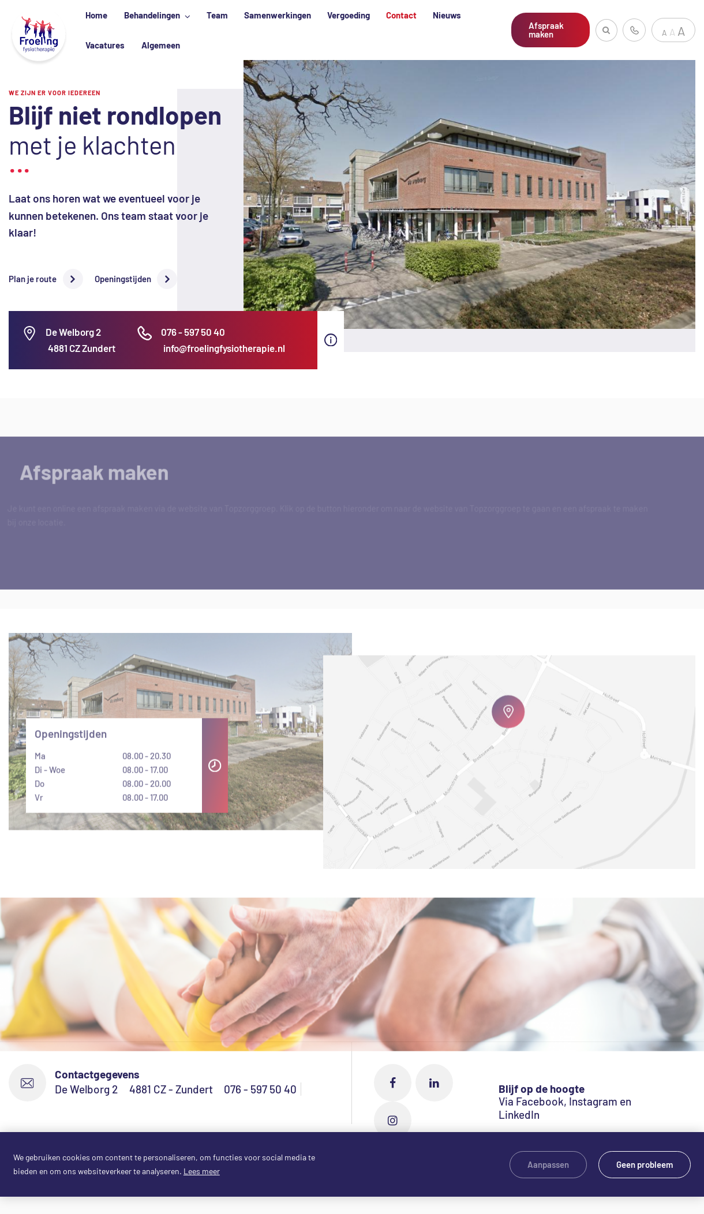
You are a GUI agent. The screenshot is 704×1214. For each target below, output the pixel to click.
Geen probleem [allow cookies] (644, 1164)
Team (217, 15)
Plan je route (33, 278)
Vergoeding (348, 15)
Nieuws (447, 15)
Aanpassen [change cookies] (548, 1164)
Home (96, 15)
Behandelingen (153, 15)
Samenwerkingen (277, 15)
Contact (401, 15)
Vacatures (105, 45)
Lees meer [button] (202, 1171)
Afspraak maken (546, 29)
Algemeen (160, 45)
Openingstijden (123, 278)
